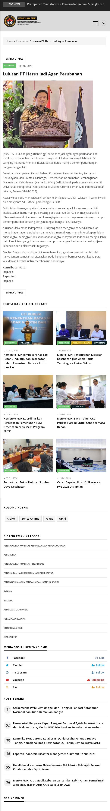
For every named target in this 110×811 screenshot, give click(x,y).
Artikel (11, 518)
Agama (8, 591)
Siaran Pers (24, 343)
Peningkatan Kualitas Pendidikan (24, 563)
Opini (62, 518)
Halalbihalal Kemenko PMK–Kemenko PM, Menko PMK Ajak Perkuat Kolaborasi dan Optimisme (57, 767)
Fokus (49, 518)
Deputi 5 (8, 272)
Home (9, 41)
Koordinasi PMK (13, 628)
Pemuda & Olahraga (16, 609)
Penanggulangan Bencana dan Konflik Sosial (31, 582)
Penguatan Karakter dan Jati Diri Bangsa (28, 573)
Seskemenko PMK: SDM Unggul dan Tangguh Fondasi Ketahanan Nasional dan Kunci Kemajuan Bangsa (55, 710)
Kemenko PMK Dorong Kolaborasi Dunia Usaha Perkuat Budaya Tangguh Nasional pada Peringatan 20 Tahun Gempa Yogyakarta (56, 740)
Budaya (8, 600)
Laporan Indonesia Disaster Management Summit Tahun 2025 (54, 754)
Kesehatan (22, 41)
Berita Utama (14, 58)
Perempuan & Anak (81, 343)
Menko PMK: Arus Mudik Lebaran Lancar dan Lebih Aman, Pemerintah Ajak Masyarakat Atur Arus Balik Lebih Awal (59, 782)
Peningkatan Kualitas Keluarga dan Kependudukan (34, 545)
